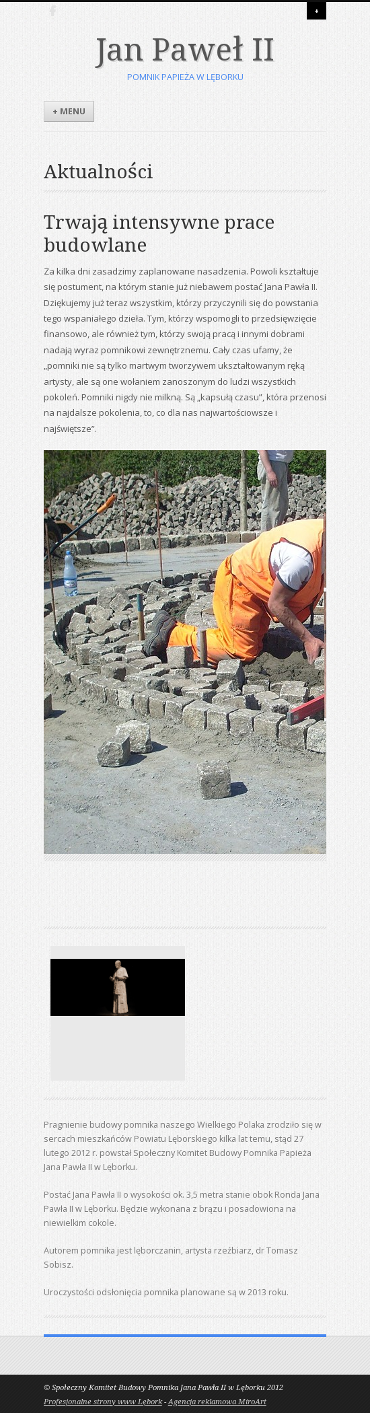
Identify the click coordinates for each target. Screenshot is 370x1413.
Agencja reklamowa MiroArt (217, 1402)
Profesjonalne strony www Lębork (103, 1402)
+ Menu (68, 111)
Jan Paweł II (185, 50)
